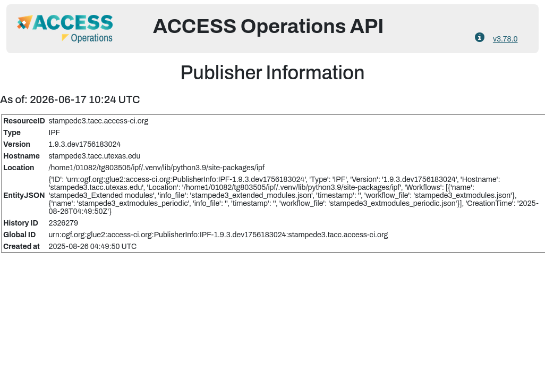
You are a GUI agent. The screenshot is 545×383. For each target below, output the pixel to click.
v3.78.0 (505, 39)
